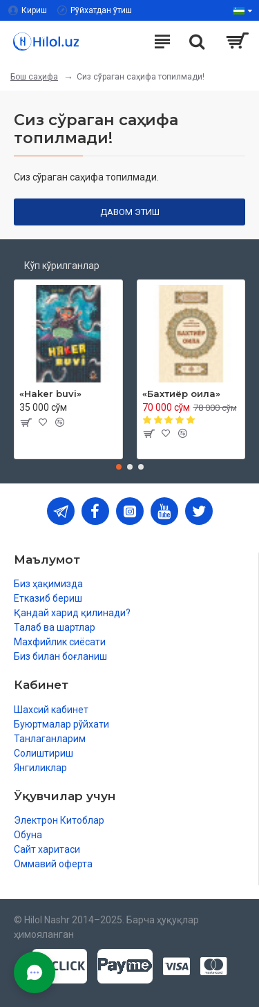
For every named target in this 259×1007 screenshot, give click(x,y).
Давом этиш (130, 212)
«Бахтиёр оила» (181, 393)
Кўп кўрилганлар (61, 265)
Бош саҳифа (34, 77)
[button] (119, 467)
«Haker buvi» (50, 393)
